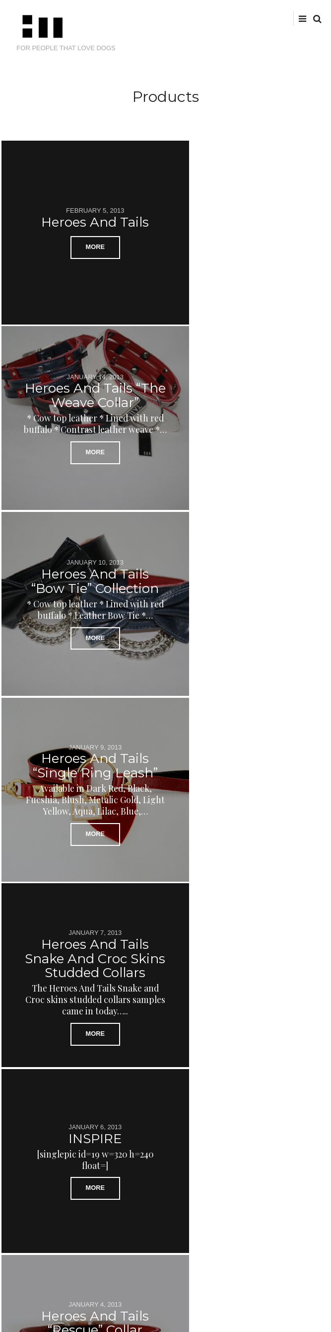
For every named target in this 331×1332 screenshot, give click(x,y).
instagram (274, 17)
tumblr (290, 17)
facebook (258, 17)
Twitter (244, 17)
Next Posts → (295, 1084)
